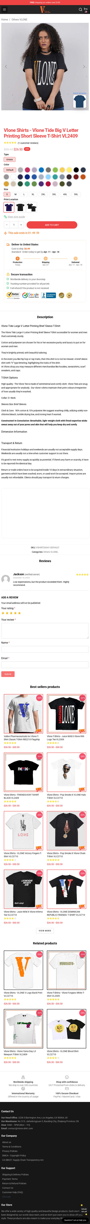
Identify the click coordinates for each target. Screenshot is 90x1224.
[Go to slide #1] (28, 117)
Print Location (11, 199)
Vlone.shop (9, 366)
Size (6, 189)
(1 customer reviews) (28, 143)
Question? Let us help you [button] (75, 1220)
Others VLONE (19, 19)
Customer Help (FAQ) (12, 1192)
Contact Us (7, 1188)
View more (45, 931)
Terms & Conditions (11, 1146)
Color (6, 164)
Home (4, 19)
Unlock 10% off (84, 1210)
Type (6, 154)
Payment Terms (10, 1179)
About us (6, 1142)
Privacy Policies (9, 1151)
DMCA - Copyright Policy (14, 1155)
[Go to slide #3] (61, 117)
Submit (7, 674)
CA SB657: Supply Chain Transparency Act (23, 1160)
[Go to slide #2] (45, 117)
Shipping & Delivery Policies (15, 1174)
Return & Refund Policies (14, 1183)
